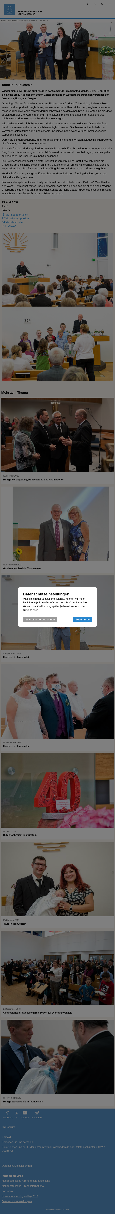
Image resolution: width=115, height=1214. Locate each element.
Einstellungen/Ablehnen (40, 619)
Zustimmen (83, 619)
